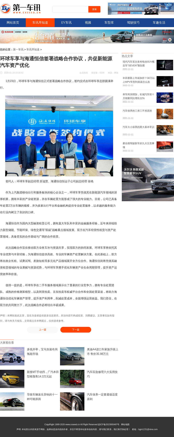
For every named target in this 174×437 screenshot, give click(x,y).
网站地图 (125, 424)
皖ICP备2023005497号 (109, 424)
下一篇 (75, 329)
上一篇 (42, 329)
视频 (88, 22)
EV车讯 (66, 22)
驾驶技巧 (133, 22)
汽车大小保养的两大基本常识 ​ (138, 127)
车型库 (109, 22)
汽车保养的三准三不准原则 (137, 110)
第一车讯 (18, 49)
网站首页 (13, 22)
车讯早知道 (40, 22)
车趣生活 (159, 22)
